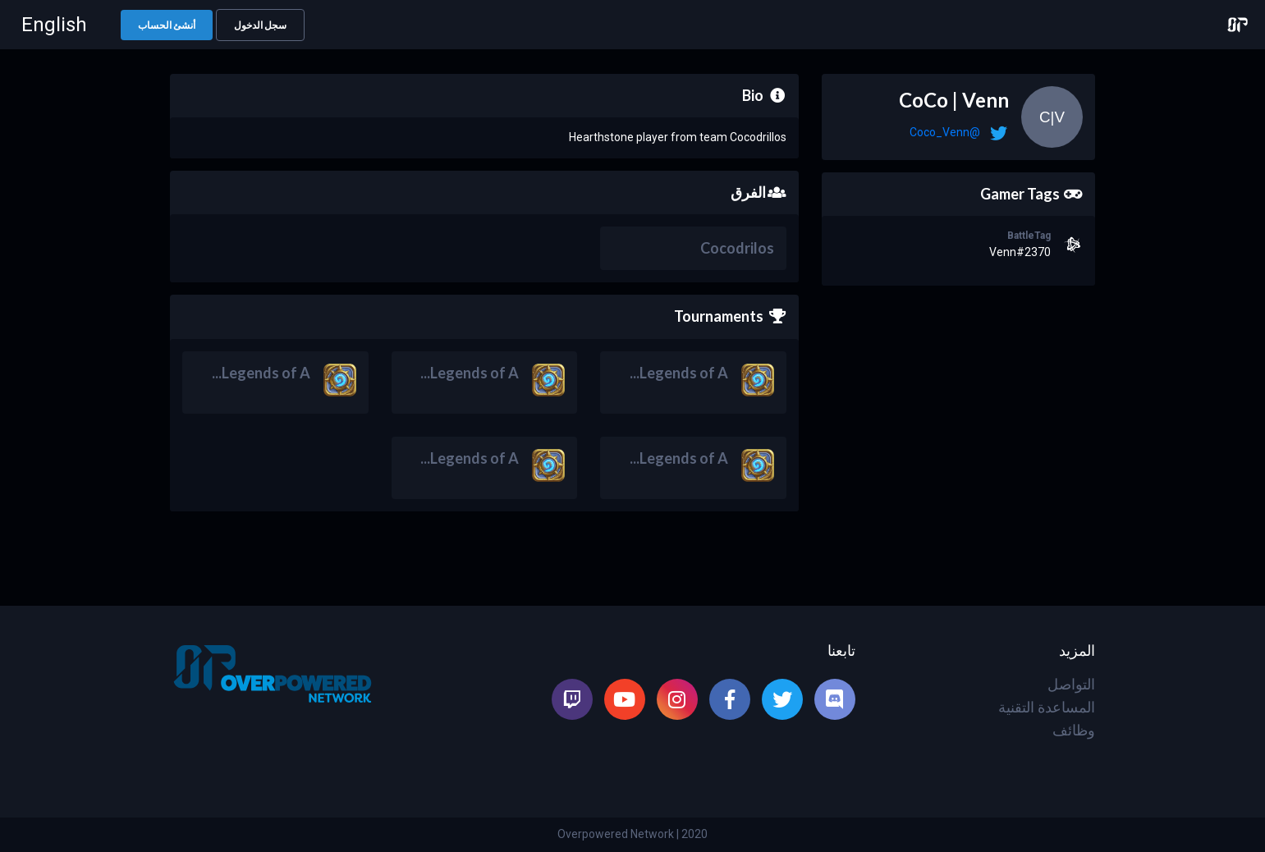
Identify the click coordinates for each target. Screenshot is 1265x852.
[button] (260, 25)
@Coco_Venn (945, 132)
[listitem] (834, 699)
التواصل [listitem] (1071, 684)
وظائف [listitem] (1073, 730)
